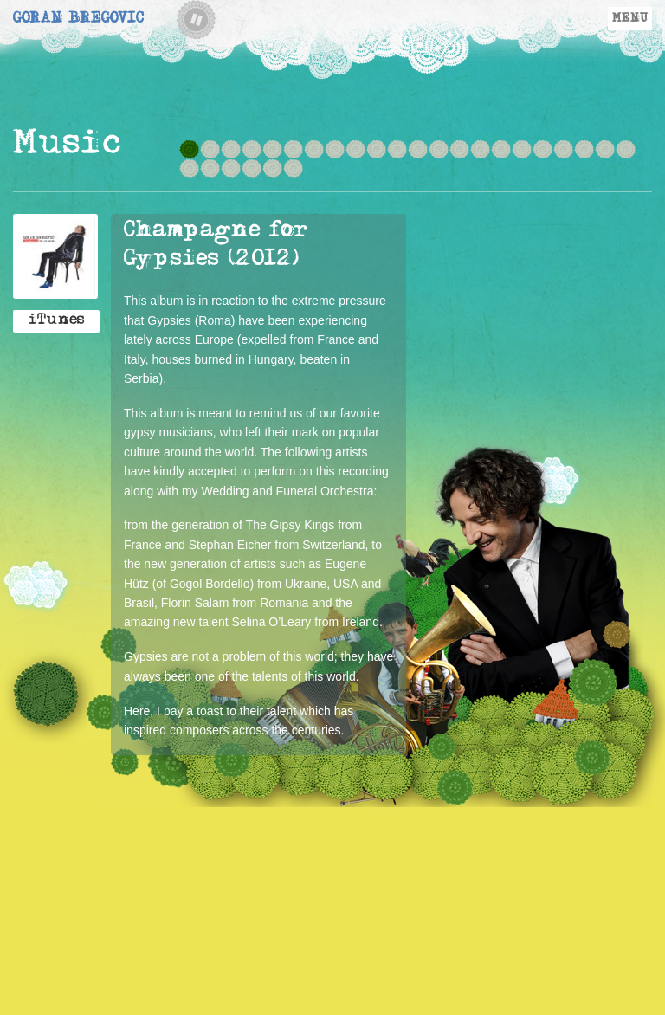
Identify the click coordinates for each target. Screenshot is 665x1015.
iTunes (57, 321)
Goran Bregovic (78, 19)
